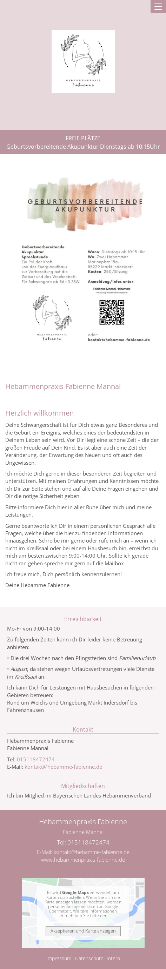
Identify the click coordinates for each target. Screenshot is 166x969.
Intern (113, 958)
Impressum (58, 958)
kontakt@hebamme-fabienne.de (63, 766)
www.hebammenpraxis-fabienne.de (83, 859)
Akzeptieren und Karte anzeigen (83, 931)
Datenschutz (89, 958)
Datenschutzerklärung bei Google (82, 920)
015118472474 (36, 759)
